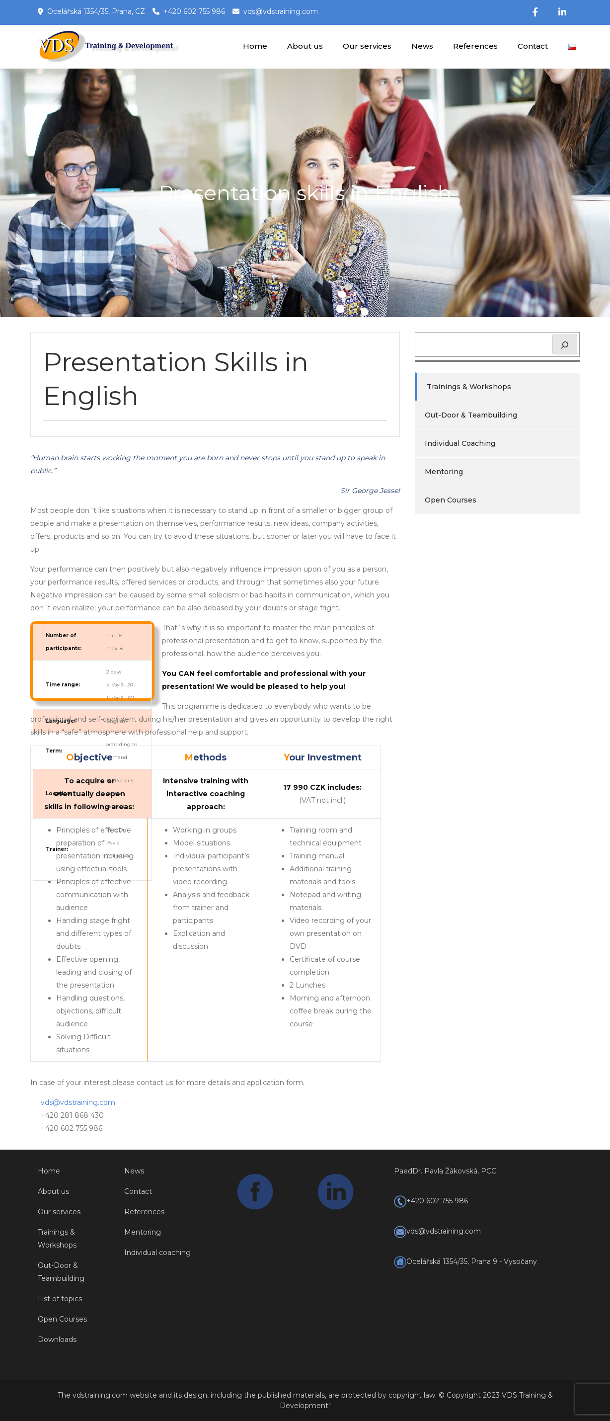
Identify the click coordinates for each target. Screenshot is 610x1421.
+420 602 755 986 (194, 11)
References (475, 46)
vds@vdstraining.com (280, 11)
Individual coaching (157, 1252)
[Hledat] (564, 344)
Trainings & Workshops (469, 386)
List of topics (60, 1298)
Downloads (57, 1339)
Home (255, 46)
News (422, 46)
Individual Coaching (460, 443)
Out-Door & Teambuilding (471, 415)
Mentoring (444, 471)
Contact (533, 46)
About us (305, 46)
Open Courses (450, 500)
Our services (367, 46)
